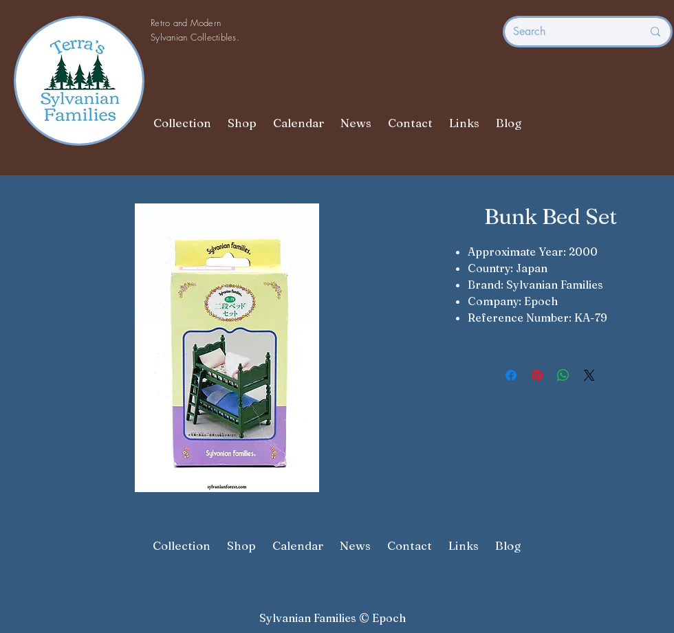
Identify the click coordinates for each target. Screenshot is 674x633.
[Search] (567, 31)
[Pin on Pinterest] (537, 375)
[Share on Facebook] (511, 375)
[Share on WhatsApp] (563, 375)
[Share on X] (589, 375)
